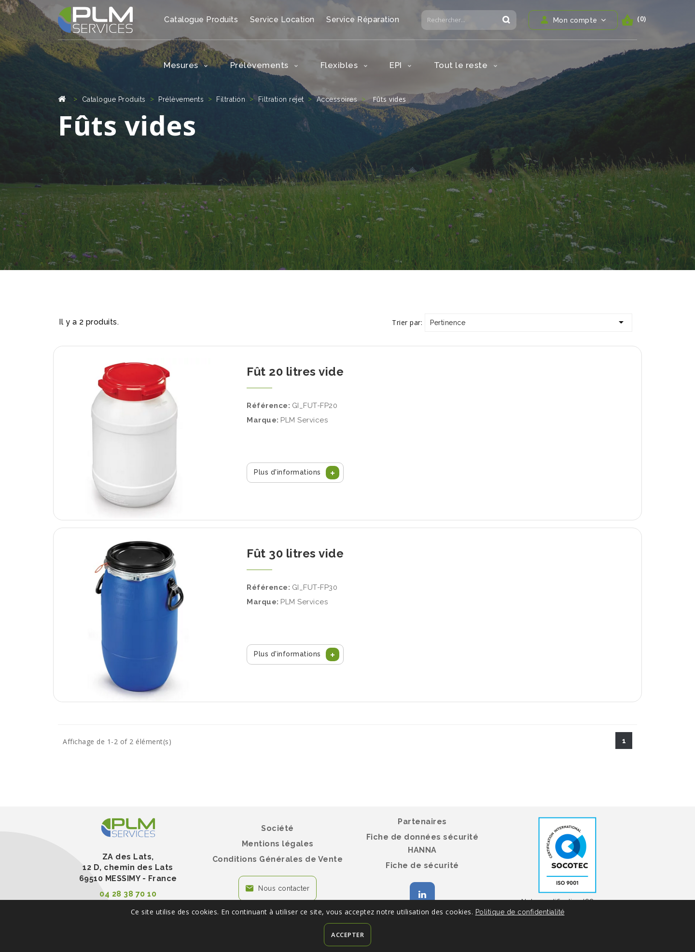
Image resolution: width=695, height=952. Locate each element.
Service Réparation (362, 19)
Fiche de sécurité (422, 865)
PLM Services (304, 420)
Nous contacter (283, 888)
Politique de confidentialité (520, 912)
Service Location (282, 19)
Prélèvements (264, 65)
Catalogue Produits (201, 19)
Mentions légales (278, 843)
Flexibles (344, 65)
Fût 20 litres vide (295, 372)
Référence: (268, 405)
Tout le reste (466, 65)
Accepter (347, 934)
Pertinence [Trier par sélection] (528, 322)
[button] (295, 472)
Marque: (263, 420)
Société (277, 828)
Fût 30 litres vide (295, 553)
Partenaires (422, 821)
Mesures (186, 65)
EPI (400, 65)
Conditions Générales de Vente (277, 859)
